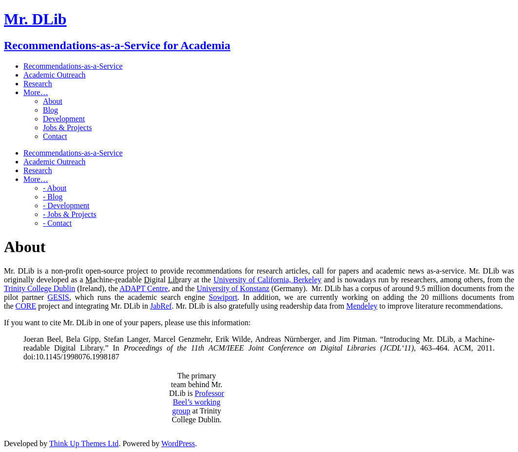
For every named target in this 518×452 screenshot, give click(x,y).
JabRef (161, 306)
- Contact (57, 223)
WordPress (178, 443)
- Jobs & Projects (69, 214)
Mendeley (362, 306)
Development (64, 119)
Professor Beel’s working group (198, 402)
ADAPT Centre (143, 288)
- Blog (52, 197)
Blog (50, 110)
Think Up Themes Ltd (83, 443)
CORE (26, 306)
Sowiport (223, 297)
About (52, 101)
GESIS (58, 297)
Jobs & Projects (67, 127)
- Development (66, 205)
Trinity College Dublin (39, 288)
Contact (55, 136)
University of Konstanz (232, 288)
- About (54, 188)
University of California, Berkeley (267, 279)
